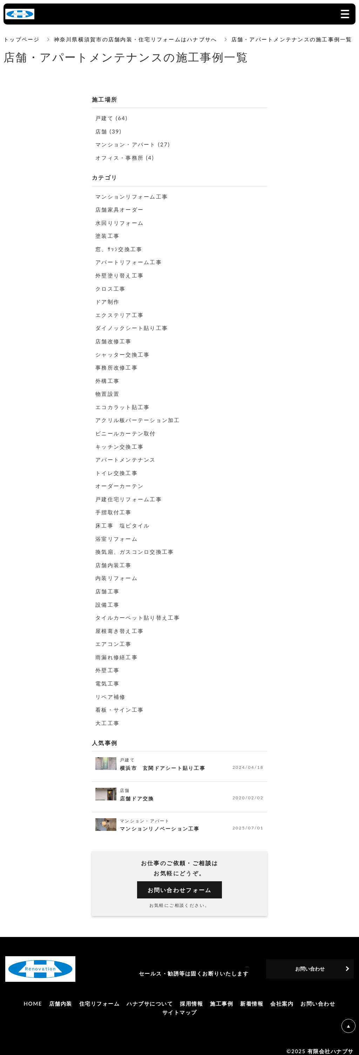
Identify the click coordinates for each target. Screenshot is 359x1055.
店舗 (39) (109, 130)
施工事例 (221, 997)
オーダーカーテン (121, 482)
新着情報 (251, 997)
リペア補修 (111, 690)
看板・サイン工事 (121, 703)
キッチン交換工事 (121, 443)
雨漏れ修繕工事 (118, 651)
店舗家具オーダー (121, 208)
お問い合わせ (317, 997)
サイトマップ (179, 1006)
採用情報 (191, 997)
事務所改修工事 (118, 364)
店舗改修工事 (114, 339)
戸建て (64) (112, 118)
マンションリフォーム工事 (134, 195)
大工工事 (108, 716)
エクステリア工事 (121, 313)
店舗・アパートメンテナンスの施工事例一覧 (294, 39)
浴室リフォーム (118, 534)
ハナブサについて (150, 997)
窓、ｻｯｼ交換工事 (120, 247)
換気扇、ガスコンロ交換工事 (137, 547)
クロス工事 (111, 286)
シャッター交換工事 (124, 352)
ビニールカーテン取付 (127, 430)
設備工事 (108, 599)
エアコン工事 (114, 638)
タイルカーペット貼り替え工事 (140, 612)
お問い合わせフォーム (179, 884)
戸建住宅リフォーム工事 (130, 495)
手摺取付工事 (114, 508)
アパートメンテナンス (127, 456)
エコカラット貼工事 (124, 404)
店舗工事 (108, 586)
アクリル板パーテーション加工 (140, 417)
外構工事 (108, 378)
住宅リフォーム (99, 997)
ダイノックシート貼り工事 (134, 326)
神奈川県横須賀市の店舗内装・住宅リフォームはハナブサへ (136, 39)
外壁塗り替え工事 (121, 273)
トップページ (22, 39)
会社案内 (281, 997)
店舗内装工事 (114, 560)
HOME (33, 997)
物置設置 (108, 391)
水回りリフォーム (121, 221)
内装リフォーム (118, 573)
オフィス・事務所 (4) (126, 157)
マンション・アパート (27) (135, 143)
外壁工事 (108, 664)
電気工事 (108, 677)
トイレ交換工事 (118, 469)
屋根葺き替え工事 (121, 625)
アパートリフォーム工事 (130, 260)
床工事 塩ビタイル (124, 521)
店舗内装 (60, 997)
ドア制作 (108, 300)
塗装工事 (108, 235)
